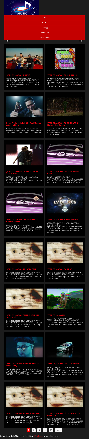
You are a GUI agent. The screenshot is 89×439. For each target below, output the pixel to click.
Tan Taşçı (44, 28)
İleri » (58, 430)
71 (51, 430)
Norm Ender (44, 38)
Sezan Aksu (44, 33)
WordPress (38, 436)
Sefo (44, 18)
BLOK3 (44, 23)
